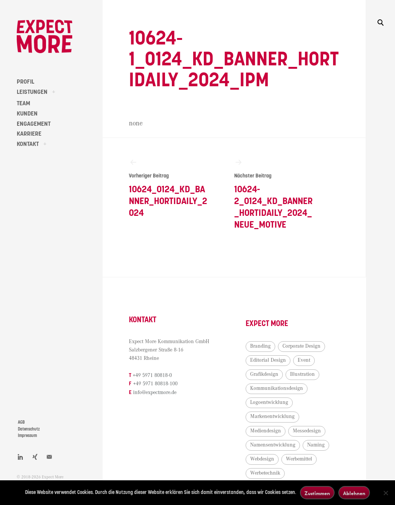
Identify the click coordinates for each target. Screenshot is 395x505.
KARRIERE (29, 134)
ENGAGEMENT (34, 124)
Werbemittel (299, 459)
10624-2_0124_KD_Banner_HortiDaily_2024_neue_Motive (273, 194)
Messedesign (307, 431)
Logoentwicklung (269, 402)
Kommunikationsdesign (276, 388)
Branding (260, 346)
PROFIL (25, 82)
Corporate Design (301, 346)
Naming (316, 445)
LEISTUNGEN (32, 92)
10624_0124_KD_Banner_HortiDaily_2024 (168, 188)
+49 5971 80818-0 (152, 375)
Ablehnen (354, 493)
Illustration (302, 374)
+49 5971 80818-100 (155, 383)
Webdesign (262, 459)
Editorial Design (268, 360)
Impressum (27, 436)
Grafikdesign (264, 374)
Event (304, 360)
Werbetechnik (265, 473)
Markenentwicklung (272, 416)
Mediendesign (265, 431)
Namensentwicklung (272, 445)
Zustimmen (317, 493)
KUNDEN (27, 114)
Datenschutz (29, 429)
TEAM (23, 103)
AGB (21, 422)
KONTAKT (28, 144)
